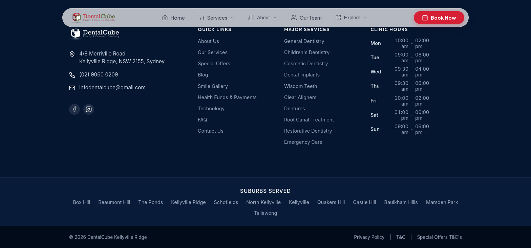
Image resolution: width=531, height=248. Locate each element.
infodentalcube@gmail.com (112, 87)
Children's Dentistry (307, 52)
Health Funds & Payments (227, 97)
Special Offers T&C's (439, 237)
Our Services (213, 52)
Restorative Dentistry (308, 131)
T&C (400, 237)
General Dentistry (304, 41)
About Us (208, 41)
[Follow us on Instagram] (88, 109)
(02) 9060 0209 (98, 74)
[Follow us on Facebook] (74, 109)
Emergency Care (303, 142)
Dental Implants (302, 74)
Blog (203, 74)
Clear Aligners (300, 97)
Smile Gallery (213, 86)
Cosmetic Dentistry (306, 63)
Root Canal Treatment (309, 119)
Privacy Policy (369, 237)
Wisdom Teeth (300, 86)
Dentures (294, 108)
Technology (211, 108)
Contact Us (211, 131)
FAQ (202, 119)
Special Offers (214, 63)
